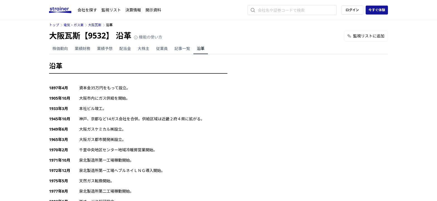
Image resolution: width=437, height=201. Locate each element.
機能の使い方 (147, 37)
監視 (111, 10)
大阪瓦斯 (94, 25)
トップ (54, 25)
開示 (153, 10)
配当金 (125, 48)
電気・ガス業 (74, 25)
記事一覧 (182, 48)
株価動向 (60, 48)
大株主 (143, 48)
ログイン (352, 10)
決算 (133, 10)
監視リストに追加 (366, 36)
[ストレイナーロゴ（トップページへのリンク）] (63, 10)
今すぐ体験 (376, 10)
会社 (87, 10)
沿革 (201, 48)
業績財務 (82, 48)
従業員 (162, 48)
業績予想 (105, 48)
